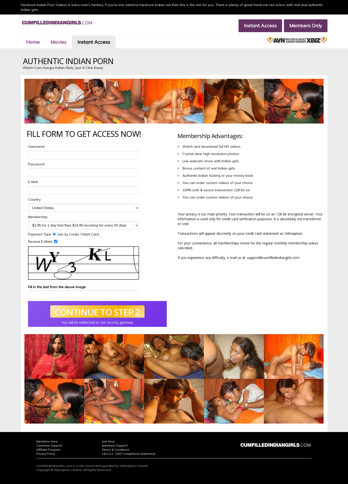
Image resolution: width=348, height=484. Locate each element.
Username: (36, 146)
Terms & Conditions (116, 449)
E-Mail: (33, 182)
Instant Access (260, 25)
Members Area (47, 441)
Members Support (115, 445)
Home (33, 42)
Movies (58, 42)
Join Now (108, 441)
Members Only (305, 25)
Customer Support (49, 445)
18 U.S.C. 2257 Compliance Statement (128, 453)
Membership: (38, 217)
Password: (36, 164)
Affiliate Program (48, 449)
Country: (34, 199)
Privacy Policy (45, 453)
